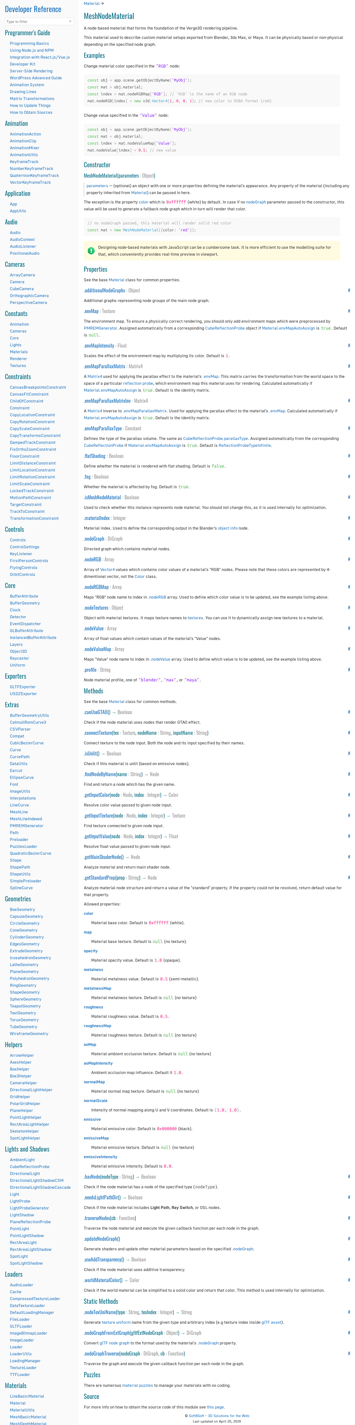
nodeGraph (256, 201)
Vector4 (107, 569)
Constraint (20, 407)
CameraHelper (23, 1082)
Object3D (18, 651)
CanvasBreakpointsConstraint (38, 387)
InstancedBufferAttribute (33, 637)
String (105, 669)
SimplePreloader (25, 880)
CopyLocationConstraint (32, 414)
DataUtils (19, 763)
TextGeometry (23, 1012)
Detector (18, 616)
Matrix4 (136, 366)
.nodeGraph (242, 1248)
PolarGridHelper (25, 1103)
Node (154, 774)
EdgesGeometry (24, 943)
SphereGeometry (25, 999)
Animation (19, 324)
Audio (15, 232)
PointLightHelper (26, 1117)
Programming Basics (29, 43)
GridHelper (20, 1096)
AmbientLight (22, 1159)
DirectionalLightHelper (31, 1089)
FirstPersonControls (29, 560)
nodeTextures (96, 607)
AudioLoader (21, 1284)
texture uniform (116, 1322)
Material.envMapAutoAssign (288, 328)
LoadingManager (25, 1360)
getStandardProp (100, 877)
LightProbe (20, 1201)
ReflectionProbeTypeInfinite (245, 445)
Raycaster (19, 658)
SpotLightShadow (26, 1263)
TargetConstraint (26, 504)
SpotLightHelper (25, 1137)
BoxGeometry (22, 909)
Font (14, 784)
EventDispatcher (25, 623)
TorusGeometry (24, 1019)
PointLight (19, 1228)
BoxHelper (19, 1069)
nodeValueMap (98, 649)
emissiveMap (96, 1137)
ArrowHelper (22, 1055)
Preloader (19, 839)
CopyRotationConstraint (32, 421)
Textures (18, 365)
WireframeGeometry (29, 1033)
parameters (97, 185)
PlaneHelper (21, 1110)
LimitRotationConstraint (32, 476)
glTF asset (271, 1322)
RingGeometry (23, 985)
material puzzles (137, 1385)
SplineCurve (21, 887)
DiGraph (115, 538)
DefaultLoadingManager (32, 1312)
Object (148, 175)
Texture (108, 311)
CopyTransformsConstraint (35, 435)
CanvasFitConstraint (29, 394)
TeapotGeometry (25, 1005)
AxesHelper (21, 1062)
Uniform (17, 665)
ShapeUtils (20, 873)
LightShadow (22, 1214)
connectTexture (98, 732)
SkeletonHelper (24, 1131)
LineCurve (19, 804)
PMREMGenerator (26, 825)
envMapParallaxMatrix (105, 366)
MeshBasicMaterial (28, 1416)
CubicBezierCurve (27, 742)
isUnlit (91, 753)
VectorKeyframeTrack (30, 182)
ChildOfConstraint (26, 400)
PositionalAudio (24, 253)
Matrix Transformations (32, 98)
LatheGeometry (24, 964)
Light (14, 1194)
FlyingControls (23, 567)
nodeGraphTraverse (102, 1353)
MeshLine (19, 811)
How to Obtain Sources (31, 112)
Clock (15, 609)
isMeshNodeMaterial (103, 497)
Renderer (18, 358)
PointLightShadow (27, 1235)
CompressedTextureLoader (35, 1298)
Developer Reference (33, 8)
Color (140, 576)
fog (88, 476)
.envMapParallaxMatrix (145, 410)
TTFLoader (20, 1374)
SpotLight (19, 1256)
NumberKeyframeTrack (31, 168)
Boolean (116, 455)
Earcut (16, 770)
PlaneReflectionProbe (30, 1221)
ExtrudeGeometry (26, 950)
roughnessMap (97, 1025)
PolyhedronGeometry (29, 978)
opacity (91, 950)
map (88, 932)
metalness (93, 969)
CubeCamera (22, 288)
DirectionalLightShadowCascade (40, 1187)
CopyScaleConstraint (30, 428)
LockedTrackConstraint (32, 490)
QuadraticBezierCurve (30, 853)
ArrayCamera (22, 274)
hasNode (92, 1176)
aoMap (90, 1044)
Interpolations (23, 798)
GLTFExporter (23, 686)
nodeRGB (93, 559)
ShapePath (20, 867)
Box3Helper (21, 1075)
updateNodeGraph (101, 1238)
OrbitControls (22, 574)
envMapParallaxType (103, 428)
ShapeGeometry (25, 992)
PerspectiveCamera (28, 302)
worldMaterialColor (102, 1280)
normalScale (95, 1100)
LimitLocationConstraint (32, 469)
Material (18, 1403)
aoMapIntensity (98, 1063)
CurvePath (20, 756)
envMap (92, 311)
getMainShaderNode (103, 856)
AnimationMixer (24, 147)
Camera (17, 281)
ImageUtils (20, 791)
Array (109, 559)
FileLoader (20, 1319)
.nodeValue (160, 659)
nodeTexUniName (100, 1312)
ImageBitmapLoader (28, 1333)
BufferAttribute (24, 596)
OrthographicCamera (29, 295)
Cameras (18, 331)
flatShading (95, 455)
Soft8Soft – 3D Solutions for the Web (219, 1415)
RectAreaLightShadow (31, 1249)
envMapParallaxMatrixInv (108, 400)
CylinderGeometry (27, 936)
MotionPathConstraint (30, 497)
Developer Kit (22, 64)
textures (195, 617)
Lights (15, 344)
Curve (15, 749)
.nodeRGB (157, 597)
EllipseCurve (22, 777)
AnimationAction (25, 133)
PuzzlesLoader (23, 846)
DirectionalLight (25, 1173)
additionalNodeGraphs (105, 290)
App (13, 203)
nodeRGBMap (97, 586)
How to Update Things (30, 105)
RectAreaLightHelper (29, 1124)
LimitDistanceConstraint (33, 463)
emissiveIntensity (100, 1156)
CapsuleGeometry (26, 916)
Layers (16, 644)
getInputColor (97, 794)
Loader (16, 1346)
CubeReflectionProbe (30, 1166)
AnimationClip (23, 140)
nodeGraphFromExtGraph (107, 1332)
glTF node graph (114, 1342)
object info (228, 528)
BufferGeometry (25, 602)
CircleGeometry (24, 923)
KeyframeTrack (24, 161)
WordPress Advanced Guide (36, 77)
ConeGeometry (23, 930)
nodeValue (94, 628)
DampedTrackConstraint (32, 442)
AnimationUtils (24, 154)
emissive (92, 1119)
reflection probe (138, 383)
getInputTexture (99, 815)
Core (14, 337)
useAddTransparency (103, 1259)
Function (127, 1218)
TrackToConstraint (27, 511)
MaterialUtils (22, 1409)
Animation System (27, 84)
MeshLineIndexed (26, 818)
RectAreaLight (23, 1242)
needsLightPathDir (101, 1197)
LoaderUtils (21, 1353)
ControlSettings (24, 546)
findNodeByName (100, 774)
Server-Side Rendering (31, 70)
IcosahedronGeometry (30, 957)
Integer (119, 517)
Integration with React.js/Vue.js (40, 57)
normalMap (94, 1081)
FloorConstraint (24, 456)
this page (215, 1406)
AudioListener (23, 246)
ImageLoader (22, 1339)
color (143, 201)
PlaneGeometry (24, 971)
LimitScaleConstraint (30, 483)
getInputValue (97, 836)
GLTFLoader (21, 1326)
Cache (15, 1291)
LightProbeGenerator (29, 1207)
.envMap (210, 376)
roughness (93, 1006)
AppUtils (18, 210)
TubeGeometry (23, 1026)
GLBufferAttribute (26, 630)
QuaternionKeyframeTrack (34, 175)
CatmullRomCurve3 (28, 722)
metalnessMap (97, 988)
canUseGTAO (96, 712)
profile (90, 669)
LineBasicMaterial (27, 1396)
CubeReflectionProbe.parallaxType (215, 438)
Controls (18, 539)
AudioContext (22, 239)
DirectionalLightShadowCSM (37, 1180)
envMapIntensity (99, 345)
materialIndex (97, 517)
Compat (17, 735)
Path (14, 832)
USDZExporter (23, 693)
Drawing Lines (23, 91)
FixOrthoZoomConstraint (33, 449)
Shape (15, 860)
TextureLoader (23, 1367)
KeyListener (21, 553)
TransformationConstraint (34, 518)
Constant (133, 428)
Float (122, 345)
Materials (19, 351)
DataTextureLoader (27, 1305)
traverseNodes (97, 1218)
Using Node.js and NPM (32, 50)
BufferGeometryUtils (29, 715)
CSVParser (20, 729)
